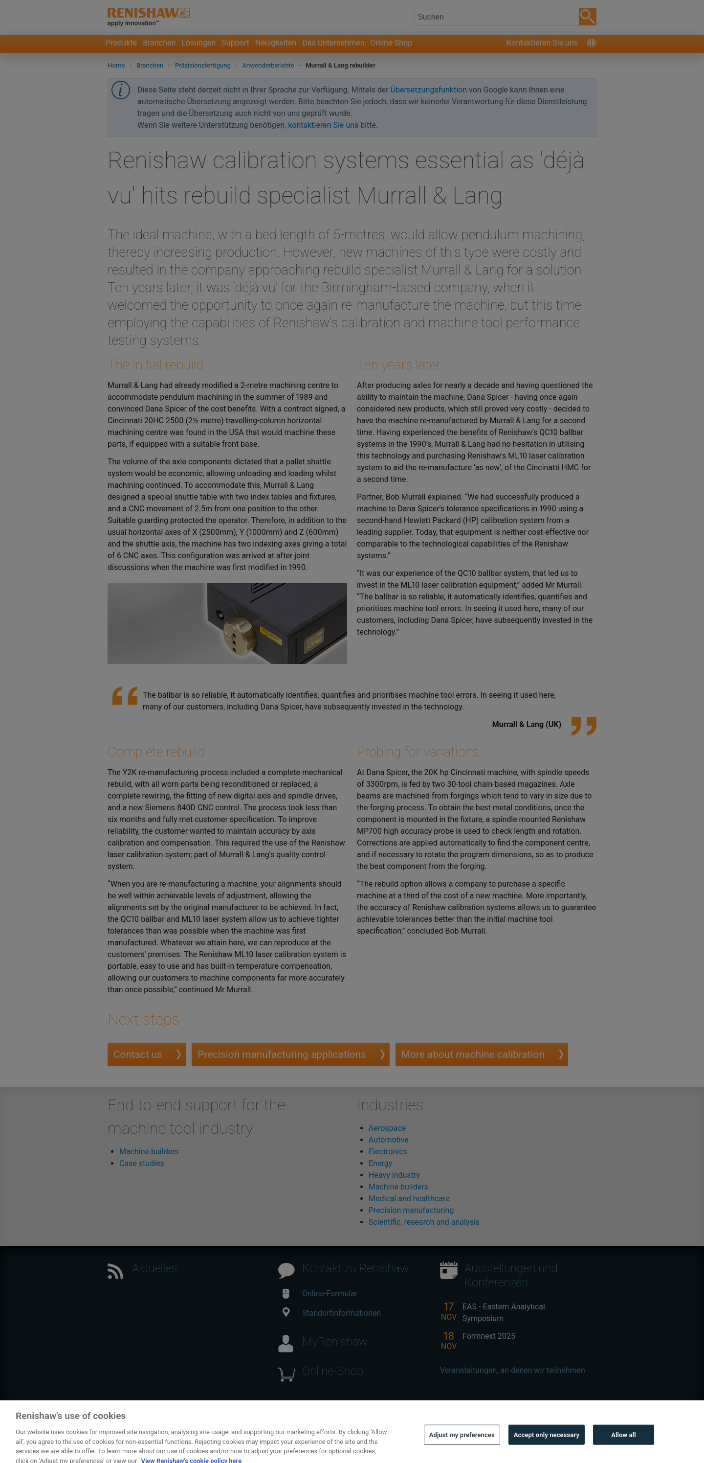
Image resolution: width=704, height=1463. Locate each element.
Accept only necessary (546, 1442)
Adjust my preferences (462, 1442)
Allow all (623, 1442)
